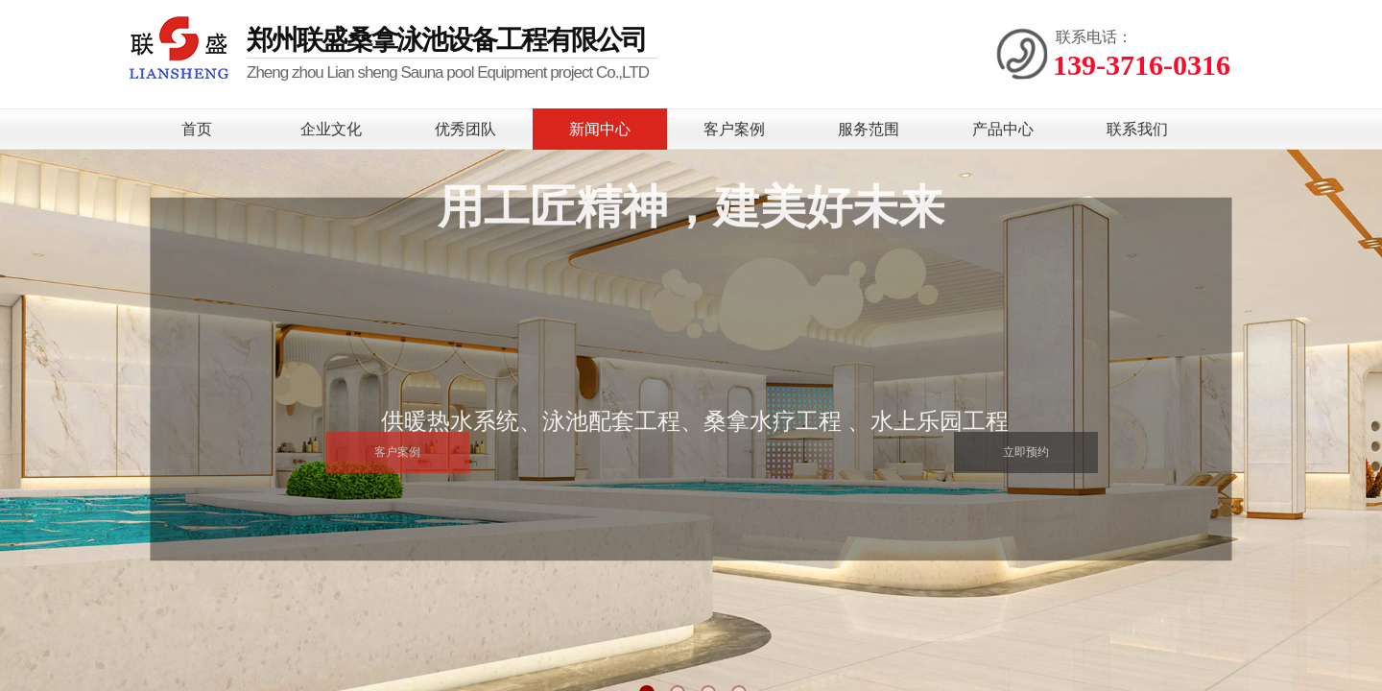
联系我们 (1137, 129)
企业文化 (331, 129)
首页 (196, 129)
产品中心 (1003, 129)
